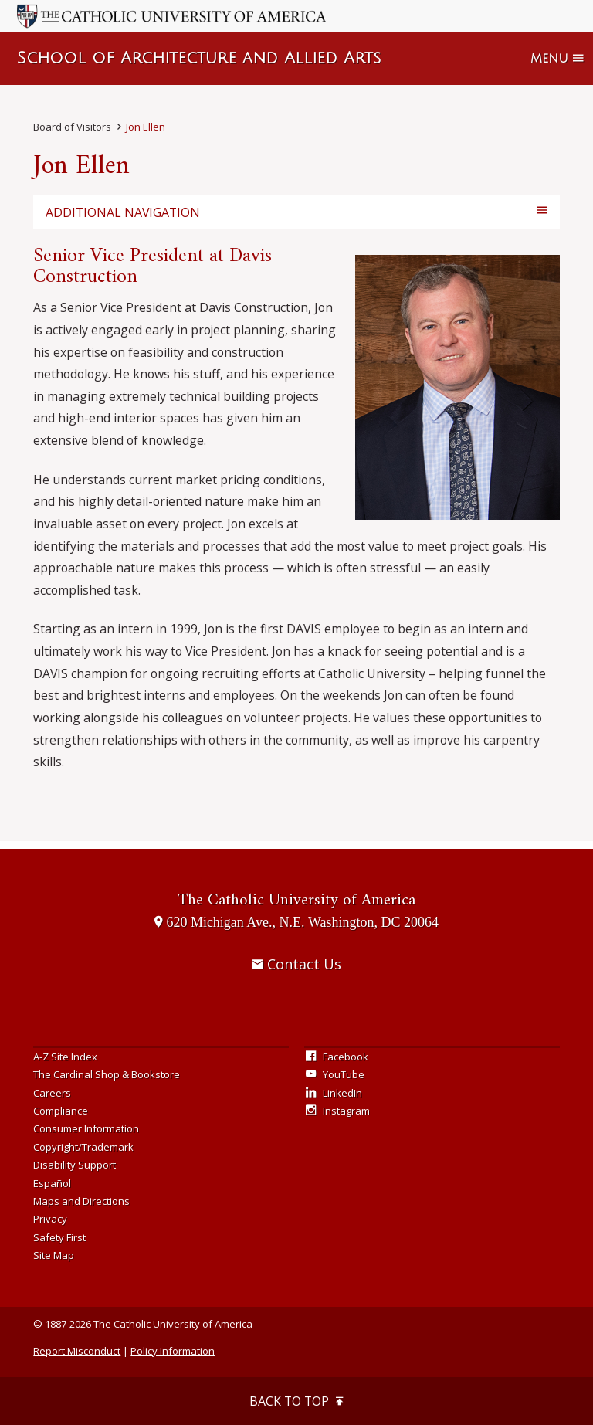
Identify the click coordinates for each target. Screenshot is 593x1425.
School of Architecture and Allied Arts (199, 58)
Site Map (53, 1255)
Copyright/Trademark (83, 1147)
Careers (52, 1093)
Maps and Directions (81, 1201)
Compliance (60, 1111)
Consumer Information (86, 1128)
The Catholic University (296, 900)
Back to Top (296, 1401)
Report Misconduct (76, 1351)
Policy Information (172, 1351)
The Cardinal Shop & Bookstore (106, 1074)
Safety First (59, 1237)
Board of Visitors (72, 127)
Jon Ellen (145, 127)
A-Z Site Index (65, 1057)
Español (52, 1183)
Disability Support (74, 1165)
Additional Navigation (123, 212)
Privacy (50, 1219)
